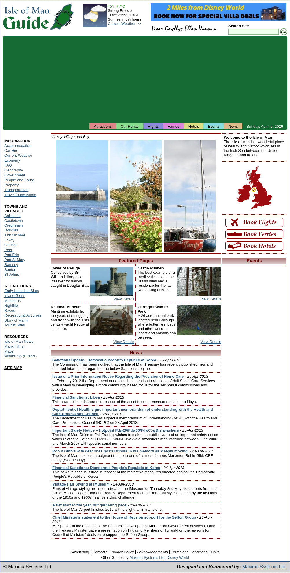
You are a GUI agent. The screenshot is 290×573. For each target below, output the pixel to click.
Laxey (9, 240)
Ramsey (11, 264)
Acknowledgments (152, 552)
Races (9, 310)
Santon (10, 269)
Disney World (178, 557)
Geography (13, 170)
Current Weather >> (124, 23)
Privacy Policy (122, 552)
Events (213, 126)
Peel (8, 250)
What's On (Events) (20, 356)
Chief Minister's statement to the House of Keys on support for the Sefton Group (124, 517)
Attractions (102, 126)
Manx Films (13, 346)
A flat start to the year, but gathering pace (90, 505)
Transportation (16, 190)
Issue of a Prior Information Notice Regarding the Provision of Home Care (118, 376)
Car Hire (11, 150)
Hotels (193, 126)
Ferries (173, 126)
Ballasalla (12, 215)
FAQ (8, 165)
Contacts (99, 552)
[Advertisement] (145, 79)
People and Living (19, 180)
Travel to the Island (20, 195)
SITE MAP (13, 368)
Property (11, 185)
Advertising (79, 552)
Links (215, 552)
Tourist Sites (14, 325)
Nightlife (11, 305)
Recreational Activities (22, 315)
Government (14, 175)
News (233, 126)
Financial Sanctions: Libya (76, 397)
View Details (123, 299)
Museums (12, 300)
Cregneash (13, 225)
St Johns (11, 274)
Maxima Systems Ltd (147, 557)
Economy (12, 160)
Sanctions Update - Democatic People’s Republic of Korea (104, 360)
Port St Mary (14, 260)
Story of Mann (16, 320)
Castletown (13, 220)
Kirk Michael (14, 235)
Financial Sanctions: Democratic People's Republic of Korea (106, 468)
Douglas (11, 230)
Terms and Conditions (189, 552)
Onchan (11, 245)
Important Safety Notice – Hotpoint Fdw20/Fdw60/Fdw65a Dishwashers (115, 430)
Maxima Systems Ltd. (264, 566)
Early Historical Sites (21, 291)
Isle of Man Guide (26, 17)
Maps (9, 351)
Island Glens (14, 295)
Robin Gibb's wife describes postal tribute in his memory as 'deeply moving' (120, 451)
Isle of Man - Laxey (82, 196)
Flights (153, 126)
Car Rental (130, 126)
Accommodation (17, 145)
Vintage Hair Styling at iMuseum (81, 484)
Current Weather (18, 155)
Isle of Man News (18, 341)
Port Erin (11, 255)
